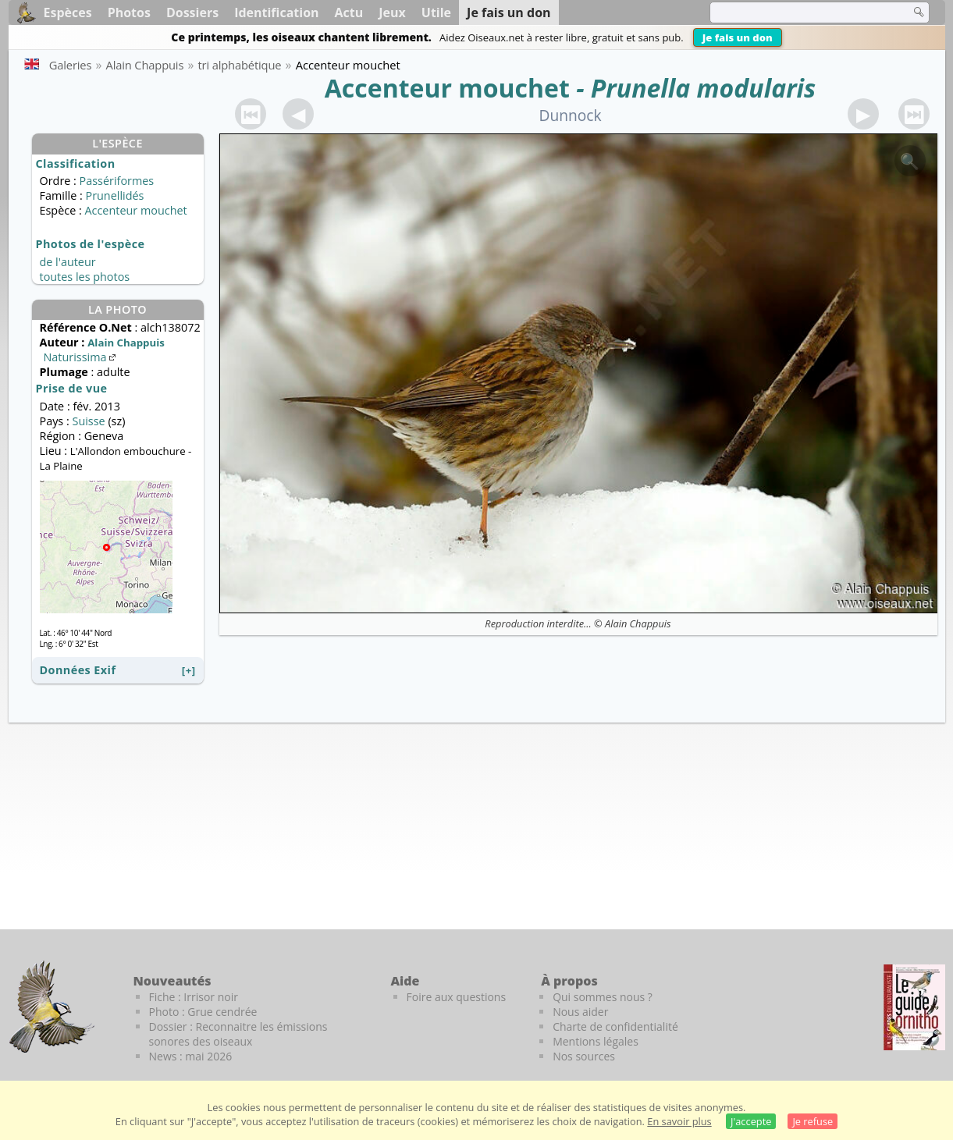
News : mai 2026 (191, 1056)
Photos (129, 12)
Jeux (392, 12)
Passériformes (117, 180)
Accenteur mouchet (447, 88)
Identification (276, 12)
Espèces (68, 12)
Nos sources (584, 1056)
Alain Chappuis (638, 623)
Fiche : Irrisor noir (193, 996)
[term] (800, 12)
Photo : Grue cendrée (203, 1011)
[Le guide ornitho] (914, 1007)
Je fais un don (737, 37)
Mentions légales (595, 1041)
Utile (436, 12)
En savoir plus (679, 1121)
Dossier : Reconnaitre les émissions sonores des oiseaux (238, 1034)
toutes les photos (85, 276)
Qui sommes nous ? (603, 996)
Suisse (88, 421)
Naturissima (81, 357)
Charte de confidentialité (615, 1026)
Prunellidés (114, 195)
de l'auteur (68, 261)
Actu (349, 12)
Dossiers (192, 12)
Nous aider (580, 1011)
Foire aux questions (457, 996)
